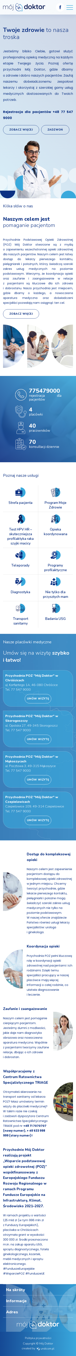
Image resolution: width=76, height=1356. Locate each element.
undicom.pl (45, 1349)
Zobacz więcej (21, 130)
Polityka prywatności (38, 1338)
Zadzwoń (55, 130)
